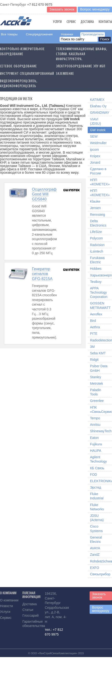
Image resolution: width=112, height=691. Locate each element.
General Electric (96, 539)
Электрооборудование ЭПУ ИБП (80, 66)
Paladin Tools (95, 392)
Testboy (96, 282)
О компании (9, 600)
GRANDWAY (99, 112)
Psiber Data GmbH (98, 368)
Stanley (95, 377)
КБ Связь (97, 468)
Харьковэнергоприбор (101, 275)
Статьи (27, 610)
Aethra (95, 327)
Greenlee (97, 401)
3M (92, 347)
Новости (6, 606)
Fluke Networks (97, 507)
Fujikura (96, 444)
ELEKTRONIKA (101, 481)
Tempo (95, 418)
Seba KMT (98, 353)
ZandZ (95, 554)
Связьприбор (100, 574)
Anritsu (95, 424)
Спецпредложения (39, 34)
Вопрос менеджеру (95, 9)
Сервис (71, 22)
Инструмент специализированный (27, 74)
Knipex (95, 156)
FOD (93, 474)
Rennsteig (97, 214)
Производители (92, 34)
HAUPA (95, 451)
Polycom (96, 238)
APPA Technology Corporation (98, 292)
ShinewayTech (101, 431)
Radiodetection (101, 340)
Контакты (105, 22)
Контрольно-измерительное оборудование (22, 51)
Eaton (94, 438)
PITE (93, 333)
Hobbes (96, 268)
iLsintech (96, 251)
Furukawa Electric (97, 260)
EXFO (94, 568)
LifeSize (96, 232)
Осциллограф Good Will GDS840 (44, 194)
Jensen (95, 208)
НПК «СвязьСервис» (101, 409)
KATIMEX (97, 100)
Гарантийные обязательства (33, 624)
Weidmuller (98, 143)
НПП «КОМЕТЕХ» (100, 182)
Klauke (95, 201)
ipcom (94, 149)
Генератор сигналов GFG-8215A (42, 274)
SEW (94, 136)
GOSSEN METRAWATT (100, 305)
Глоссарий (30, 615)
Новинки (67, 34)
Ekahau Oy (98, 106)
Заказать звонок (61, 9)
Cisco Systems (96, 528)
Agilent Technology (98, 459)
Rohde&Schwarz (101, 561)
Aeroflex (96, 314)
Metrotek (96, 383)
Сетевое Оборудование (18, 66)
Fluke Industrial (97, 496)
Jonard (95, 162)
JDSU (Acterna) (97, 518)
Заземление (65, 74)
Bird (93, 321)
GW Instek (98, 130)
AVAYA (95, 548)
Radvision (97, 245)
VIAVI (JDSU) (95, 121)
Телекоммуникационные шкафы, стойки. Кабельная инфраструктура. (81, 54)
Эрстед (95, 487)
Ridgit (94, 360)
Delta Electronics (98, 223)
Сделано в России (98, 171)
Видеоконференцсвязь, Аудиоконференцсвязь (18, 83)
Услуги (57, 22)
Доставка (87, 22)
